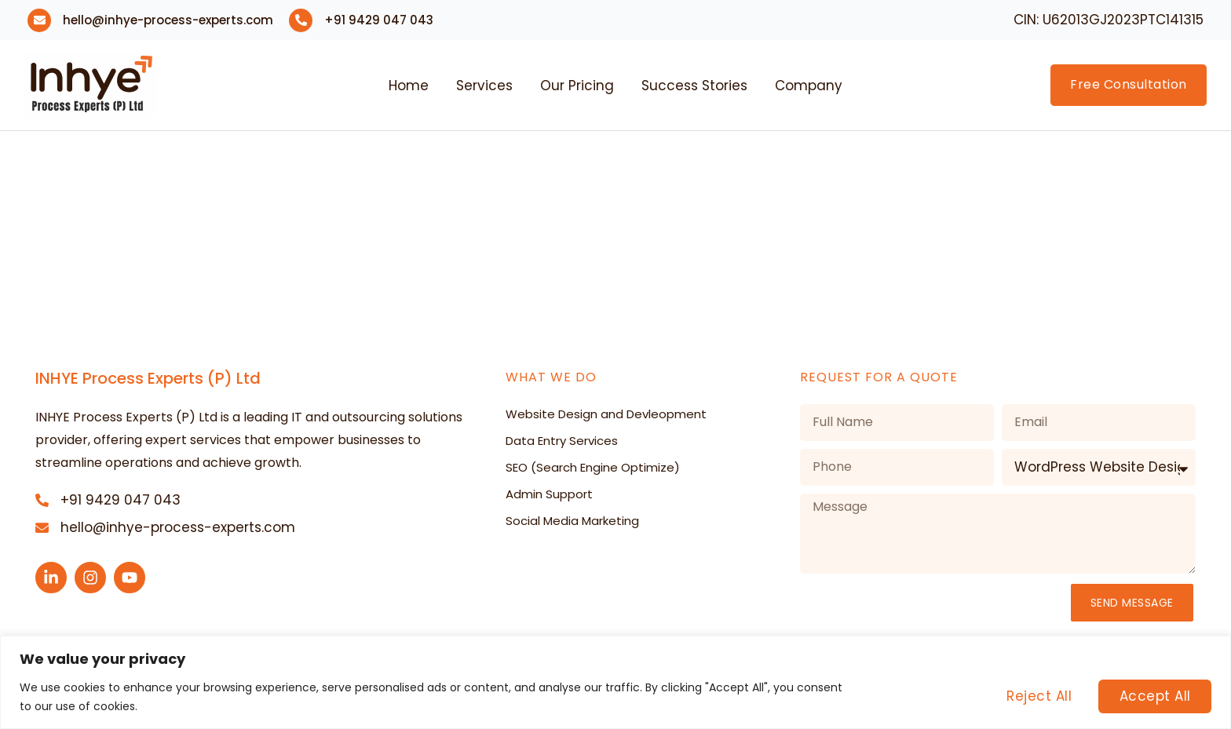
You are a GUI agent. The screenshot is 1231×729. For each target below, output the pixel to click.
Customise (918, 696)
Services (484, 85)
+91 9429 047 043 (378, 20)
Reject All (1037, 696)
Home (409, 85)
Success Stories (694, 85)
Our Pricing (577, 85)
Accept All (1154, 696)
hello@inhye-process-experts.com (168, 20)
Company (808, 85)
